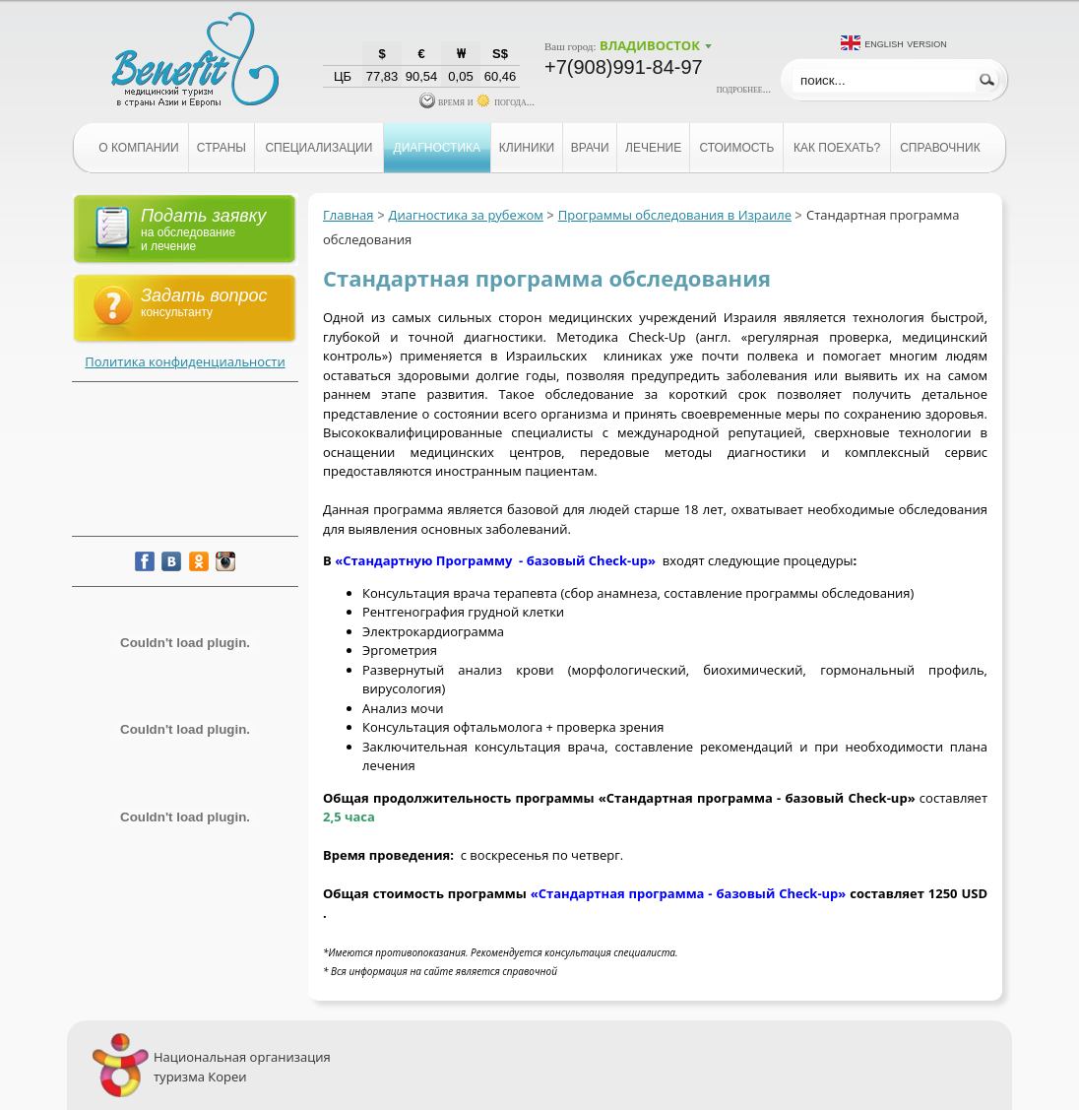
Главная (348, 215)
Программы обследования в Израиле (675, 215)
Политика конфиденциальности (185, 361)
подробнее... (744, 89)
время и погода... (477, 101)
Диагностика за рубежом (466, 215)
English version (905, 42)
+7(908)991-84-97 (623, 67)
